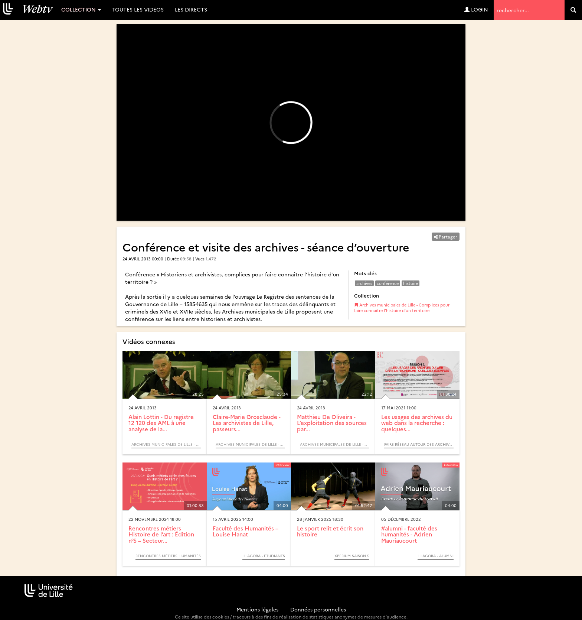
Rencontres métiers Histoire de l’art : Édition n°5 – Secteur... (161, 534)
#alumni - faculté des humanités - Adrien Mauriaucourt (409, 534)
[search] (573, 10)
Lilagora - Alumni (436, 555)
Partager (445, 236)
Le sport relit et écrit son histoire (330, 531)
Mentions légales (257, 609)
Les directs (191, 9)
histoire (410, 283)
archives (364, 283)
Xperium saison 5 (351, 555)
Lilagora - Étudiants (263, 555)
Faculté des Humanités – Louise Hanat (245, 531)
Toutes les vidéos (138, 9)
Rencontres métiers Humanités (168, 555)
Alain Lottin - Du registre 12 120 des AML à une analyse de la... (161, 423)
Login (476, 9)
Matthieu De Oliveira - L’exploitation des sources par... (332, 423)
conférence (388, 283)
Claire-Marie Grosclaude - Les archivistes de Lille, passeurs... (247, 423)
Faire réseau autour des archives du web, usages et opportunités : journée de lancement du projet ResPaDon (419, 444)
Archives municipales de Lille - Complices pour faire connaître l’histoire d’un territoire (401, 308)
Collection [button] (81, 9)
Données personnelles (318, 609)
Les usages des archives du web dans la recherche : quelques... (416, 423)
